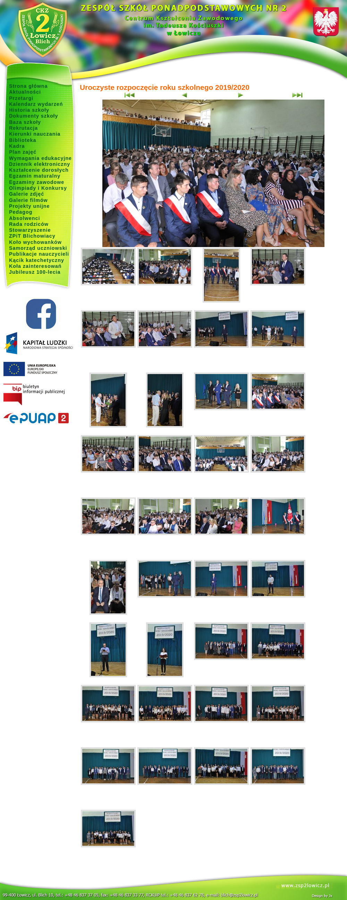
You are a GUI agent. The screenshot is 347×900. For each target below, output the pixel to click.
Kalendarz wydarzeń (36, 104)
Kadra (17, 146)
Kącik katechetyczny (36, 260)
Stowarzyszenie (30, 230)
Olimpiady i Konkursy (38, 188)
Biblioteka (22, 140)
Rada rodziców (29, 224)
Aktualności (25, 92)
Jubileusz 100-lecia (35, 272)
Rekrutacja (23, 128)
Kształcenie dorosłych (39, 170)
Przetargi (21, 98)
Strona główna (28, 86)
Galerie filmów (28, 200)
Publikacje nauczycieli (39, 254)
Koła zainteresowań (35, 266)
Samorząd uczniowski (38, 248)
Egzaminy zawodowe (36, 182)
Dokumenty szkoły (33, 116)
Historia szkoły (29, 110)
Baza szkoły (25, 122)
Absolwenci (24, 218)
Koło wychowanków (35, 242)
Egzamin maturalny (34, 176)
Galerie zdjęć (26, 194)
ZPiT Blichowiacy (32, 236)
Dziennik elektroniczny (39, 164)
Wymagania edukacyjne (40, 158)
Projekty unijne (29, 206)
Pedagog (20, 212)
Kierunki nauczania (34, 134)
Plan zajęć (22, 152)
